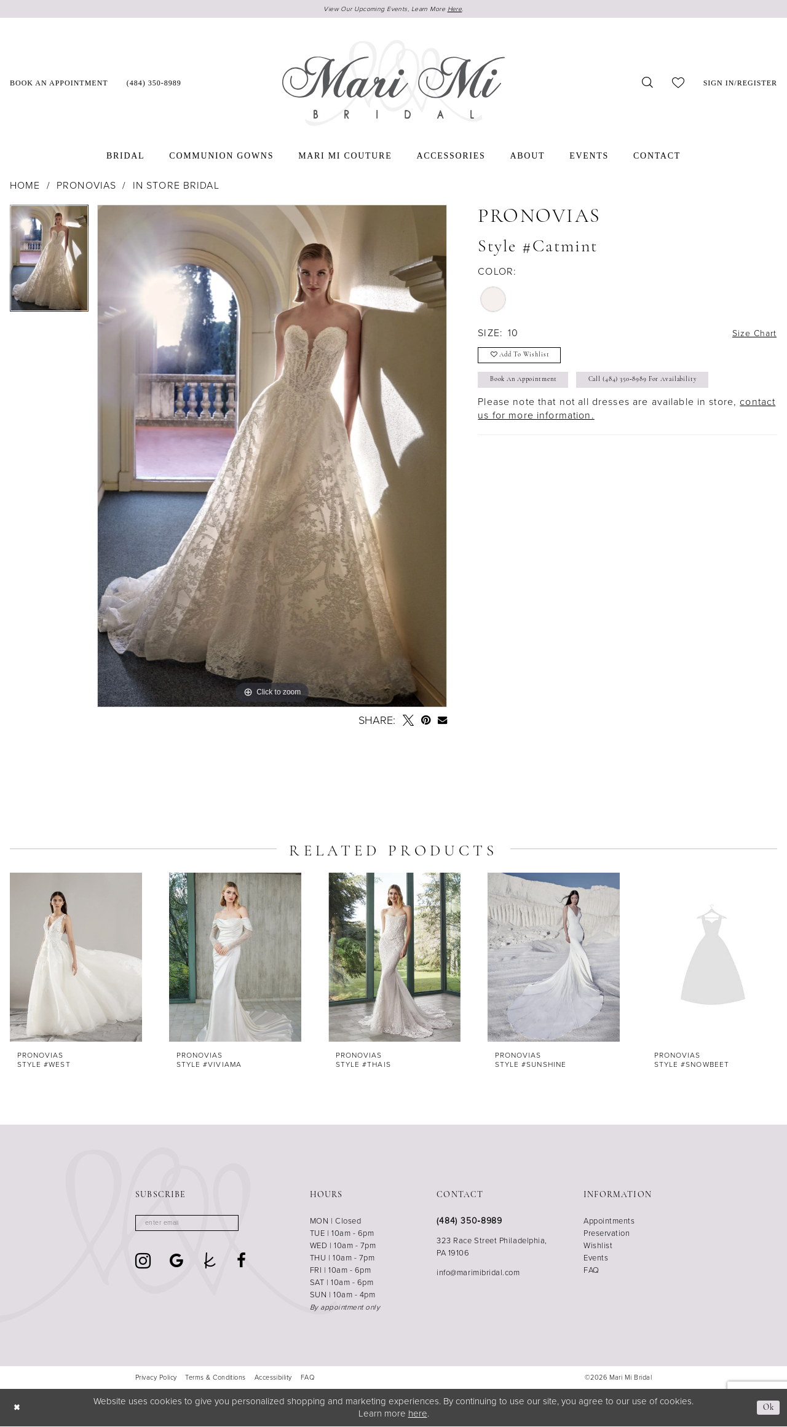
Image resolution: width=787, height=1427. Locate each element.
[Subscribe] (239, 1225)
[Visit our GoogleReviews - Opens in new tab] (177, 1264)
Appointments (609, 1222)
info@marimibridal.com (478, 1274)
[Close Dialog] (18, 1408)
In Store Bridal (176, 187)
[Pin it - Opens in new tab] (425, 721)
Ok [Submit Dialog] (767, 1408)
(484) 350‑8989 (469, 1222)
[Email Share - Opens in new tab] (442, 721)
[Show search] (648, 83)
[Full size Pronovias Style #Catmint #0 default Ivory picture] (272, 457)
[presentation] (76, 958)
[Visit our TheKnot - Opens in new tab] (210, 1264)
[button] (740, 84)
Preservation (606, 1234)
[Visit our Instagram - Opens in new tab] (143, 1264)
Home (25, 187)
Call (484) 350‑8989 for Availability (667, 386)
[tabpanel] (49, 263)
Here (463, 9)
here (417, 1414)
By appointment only (345, 1308)
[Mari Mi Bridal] (393, 84)
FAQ (591, 1271)
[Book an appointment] (59, 84)
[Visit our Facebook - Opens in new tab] (242, 1264)
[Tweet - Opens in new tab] (408, 721)
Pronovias (86, 187)
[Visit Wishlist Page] (678, 84)
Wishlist (597, 1246)
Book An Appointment (530, 386)
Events (595, 1259)
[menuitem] (59, 84)
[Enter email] (194, 1225)
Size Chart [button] (752, 335)
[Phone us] (154, 84)
